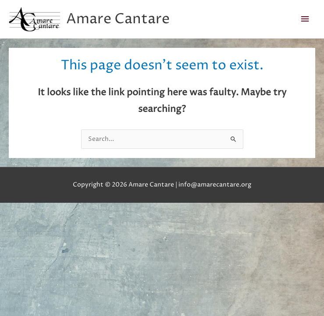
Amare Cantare (118, 19)
